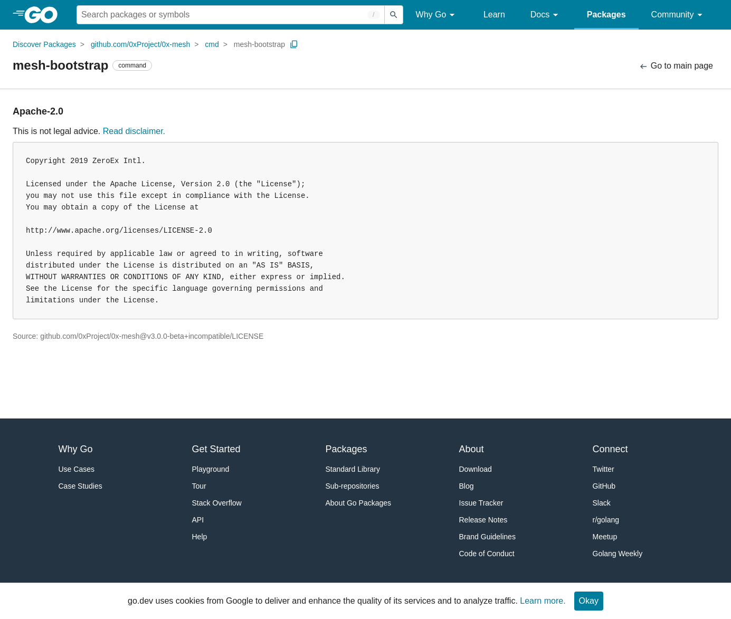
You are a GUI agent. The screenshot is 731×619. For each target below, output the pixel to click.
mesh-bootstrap (259, 44)
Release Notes (483, 520)
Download (475, 469)
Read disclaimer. (134, 131)
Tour (199, 486)
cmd (212, 44)
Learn (494, 14)
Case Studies (80, 486)
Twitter (603, 469)
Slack (602, 503)
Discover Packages (44, 44)
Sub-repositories (352, 486)
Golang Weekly (618, 553)
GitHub (604, 486)
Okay (589, 600)
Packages (606, 14)
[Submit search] (393, 14)
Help (199, 536)
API (198, 520)
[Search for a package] (231, 14)
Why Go (437, 15)
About (471, 449)
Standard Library (353, 469)
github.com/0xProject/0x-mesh (140, 44)
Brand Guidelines (487, 536)
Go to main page (676, 66)
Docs (546, 15)
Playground (211, 469)
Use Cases (76, 469)
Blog (466, 486)
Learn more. (542, 600)
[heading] (45, 14)
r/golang (606, 520)
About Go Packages (359, 503)
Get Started (216, 449)
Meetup (605, 536)
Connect (610, 449)
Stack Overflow (217, 503)
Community (678, 15)
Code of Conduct (487, 553)
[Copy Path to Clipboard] (294, 44)
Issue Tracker (481, 503)
